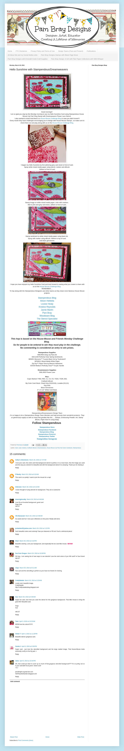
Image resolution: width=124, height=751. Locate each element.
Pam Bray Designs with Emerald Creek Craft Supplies (28, 59)
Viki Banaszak (20, 516)
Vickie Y (18, 634)
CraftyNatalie (19, 580)
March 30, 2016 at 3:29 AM (33, 580)
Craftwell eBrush (32, 448)
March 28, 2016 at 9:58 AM (34, 516)
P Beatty (18, 474)
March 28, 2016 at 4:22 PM (28, 541)
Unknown (18, 487)
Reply (17, 468)
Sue (16, 597)
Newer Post (14, 737)
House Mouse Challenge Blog (51, 118)
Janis (17, 661)
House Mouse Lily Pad (53, 448)
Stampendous (77, 448)
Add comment (15, 681)
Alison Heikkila (47, 301)
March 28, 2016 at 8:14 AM (30, 487)
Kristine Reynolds (47, 307)
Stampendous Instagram (47, 439)
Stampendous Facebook (47, 430)
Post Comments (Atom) (25, 740)
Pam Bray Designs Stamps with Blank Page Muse (59, 55)
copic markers (22, 448)
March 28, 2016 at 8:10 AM (30, 474)
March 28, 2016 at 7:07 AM (37, 460)
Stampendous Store (47, 427)
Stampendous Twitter (47, 436)
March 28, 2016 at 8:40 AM (35, 499)
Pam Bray (47, 313)
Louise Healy (47, 304)
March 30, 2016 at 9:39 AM (27, 597)
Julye (17, 568)
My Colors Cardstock (66, 448)
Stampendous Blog (47, 298)
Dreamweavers (41, 448)
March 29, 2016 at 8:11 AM (28, 568)
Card (16, 448)
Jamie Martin (47, 310)
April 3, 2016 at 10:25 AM (27, 621)
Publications (91, 51)
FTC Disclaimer (21, 51)
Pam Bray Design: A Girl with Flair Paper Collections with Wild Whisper (77, 59)
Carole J (18, 646)
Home (10, 51)
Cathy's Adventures (22, 460)
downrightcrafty (20, 499)
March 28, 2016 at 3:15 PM (41, 528)
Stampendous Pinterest (47, 434)
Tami (16, 621)
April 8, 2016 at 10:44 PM (28, 661)
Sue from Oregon (21, 553)
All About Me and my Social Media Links (22, 55)
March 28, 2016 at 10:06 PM (37, 553)
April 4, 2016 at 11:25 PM (29, 634)
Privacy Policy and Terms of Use (43, 51)
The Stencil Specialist (47, 319)
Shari (17, 541)
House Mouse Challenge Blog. (63, 123)
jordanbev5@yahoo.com (23, 528)
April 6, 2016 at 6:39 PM (29, 646)
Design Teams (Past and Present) (70, 51)
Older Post (80, 737)
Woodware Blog (47, 316)
